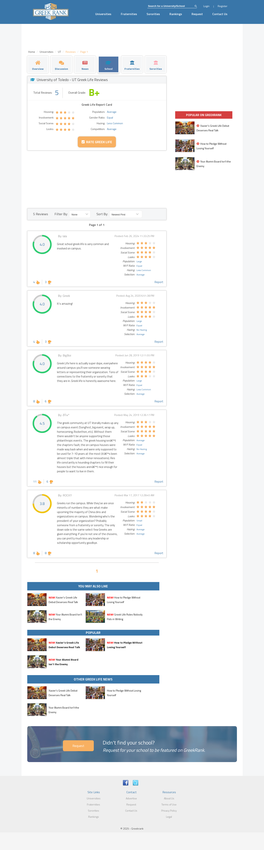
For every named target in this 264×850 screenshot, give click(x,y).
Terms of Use (169, 804)
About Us (169, 798)
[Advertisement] (96, 179)
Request (197, 14)
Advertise (131, 798)
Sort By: (102, 214)
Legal (169, 817)
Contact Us (219, 14)
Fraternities (129, 14)
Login (206, 6)
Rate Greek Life (97, 142)
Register (222, 6)
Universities (103, 14)
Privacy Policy (169, 811)
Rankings (175, 14)
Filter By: (61, 214)
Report (158, 282)
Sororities (153, 14)
